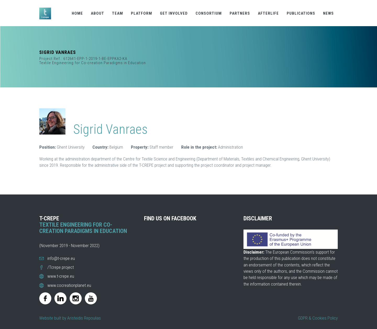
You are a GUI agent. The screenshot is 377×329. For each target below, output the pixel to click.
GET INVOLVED (174, 13)
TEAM (117, 13)
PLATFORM (141, 13)
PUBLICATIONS (301, 13)
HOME (77, 13)
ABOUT (97, 13)
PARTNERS (240, 13)
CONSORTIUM (209, 13)
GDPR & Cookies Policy (318, 318)
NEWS (328, 13)
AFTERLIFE (268, 13)
